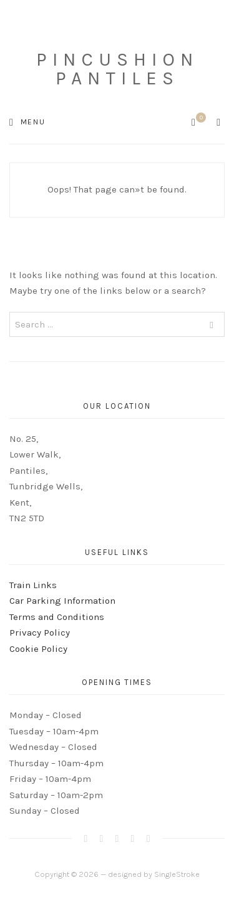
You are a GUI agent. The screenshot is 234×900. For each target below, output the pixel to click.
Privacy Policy (39, 632)
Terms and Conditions (56, 616)
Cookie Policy (38, 648)
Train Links (33, 585)
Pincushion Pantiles (117, 68)
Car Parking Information (62, 600)
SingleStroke (177, 874)
